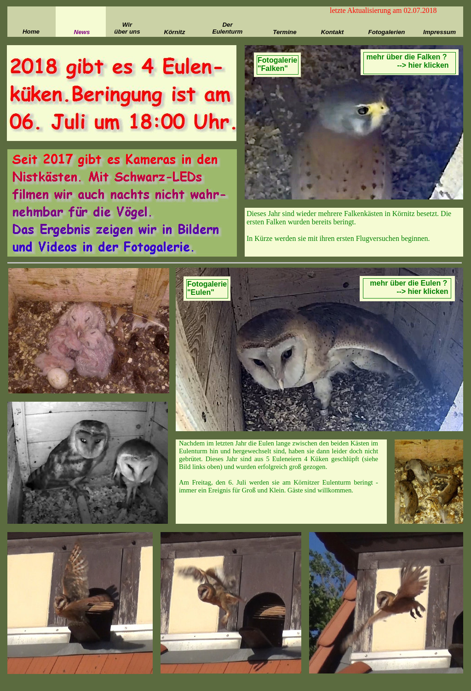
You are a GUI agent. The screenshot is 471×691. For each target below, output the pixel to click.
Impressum (439, 32)
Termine (284, 32)
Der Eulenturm (228, 28)
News (82, 32)
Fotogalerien (386, 32)
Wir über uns (127, 28)
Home (31, 31)
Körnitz (174, 32)
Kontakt (332, 32)
